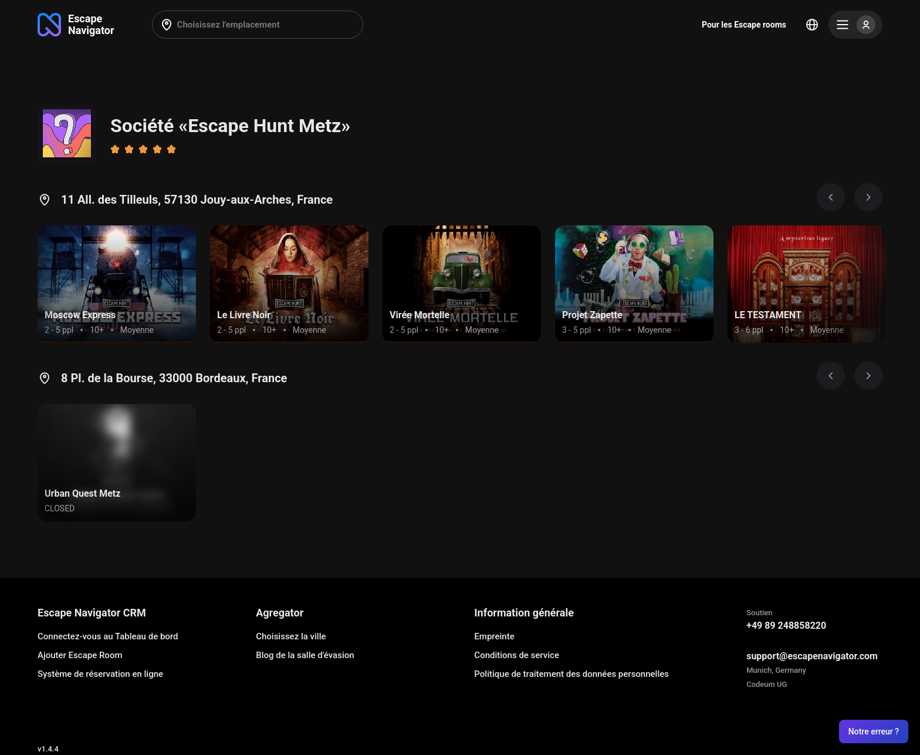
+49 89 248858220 (786, 625)
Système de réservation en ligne (100, 674)
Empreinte (494, 636)
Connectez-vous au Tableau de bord (108, 636)
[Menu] (855, 25)
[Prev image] (831, 197)
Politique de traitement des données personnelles (571, 674)
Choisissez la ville (291, 636)
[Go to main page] (76, 24)
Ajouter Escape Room (80, 655)
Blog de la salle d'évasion (305, 655)
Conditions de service (516, 655)
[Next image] (868, 197)
